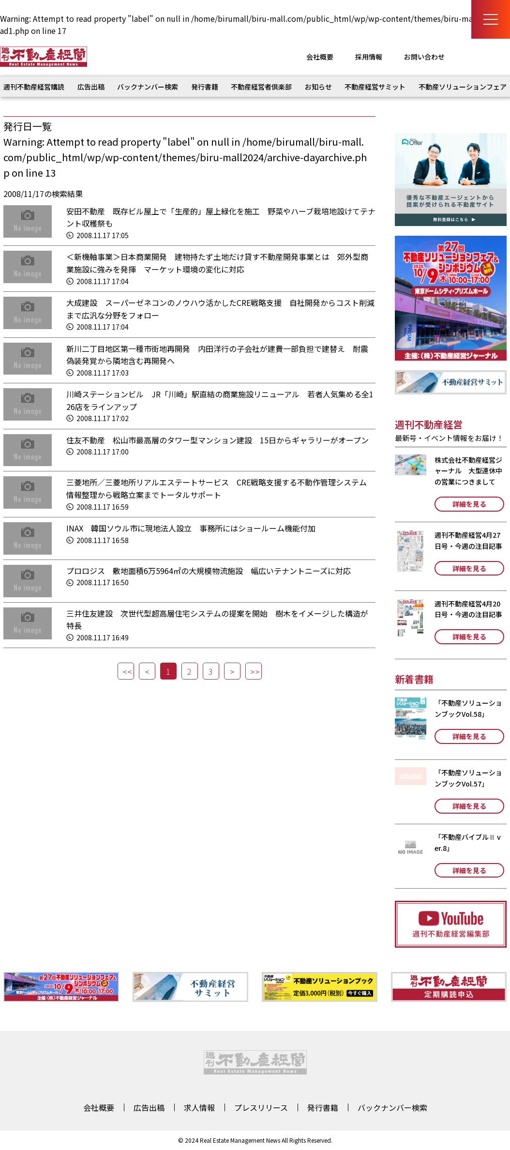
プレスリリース (261, 1107)
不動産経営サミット (375, 86)
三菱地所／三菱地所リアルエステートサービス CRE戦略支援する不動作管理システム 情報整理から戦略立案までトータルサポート (220, 488)
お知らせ (318, 86)
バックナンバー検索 (147, 86)
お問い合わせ (424, 56)
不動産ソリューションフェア (463, 86)
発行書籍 (204, 86)
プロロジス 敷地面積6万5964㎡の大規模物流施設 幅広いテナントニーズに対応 (208, 570)
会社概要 (319, 56)
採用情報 (368, 56)
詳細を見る (469, 504)
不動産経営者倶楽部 (261, 86)
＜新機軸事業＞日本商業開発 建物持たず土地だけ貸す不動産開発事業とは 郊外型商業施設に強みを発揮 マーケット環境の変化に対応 (217, 263)
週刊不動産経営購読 (33, 86)
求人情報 (199, 1107)
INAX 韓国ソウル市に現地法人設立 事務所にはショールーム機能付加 (190, 528)
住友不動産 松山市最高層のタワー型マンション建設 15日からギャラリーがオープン (217, 440)
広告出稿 (91, 86)
